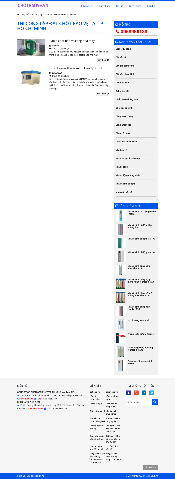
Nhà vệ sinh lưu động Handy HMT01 (142, 212)
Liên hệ (151, 5)
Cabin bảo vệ (122, 82)
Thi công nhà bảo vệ (112, 448)
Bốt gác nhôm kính (125, 74)
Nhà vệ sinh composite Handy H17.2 (139, 308)
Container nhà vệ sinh (126, 141)
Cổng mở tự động (124, 116)
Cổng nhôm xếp (123, 125)
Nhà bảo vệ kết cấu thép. (128, 158)
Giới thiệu (31, 476)
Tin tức (119, 5)
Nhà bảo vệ (121, 150)
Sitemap (21, 476)
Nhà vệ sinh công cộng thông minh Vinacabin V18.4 (141, 280)
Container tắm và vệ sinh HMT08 (140, 362)
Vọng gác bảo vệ (124, 192)
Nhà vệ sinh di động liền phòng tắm (140, 226)
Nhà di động (122, 167)
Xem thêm (103, 60)
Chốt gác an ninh (124, 108)
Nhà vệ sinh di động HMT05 (141, 252)
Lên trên (150, 467)
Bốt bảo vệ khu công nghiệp (113, 420)
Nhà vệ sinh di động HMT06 (141, 239)
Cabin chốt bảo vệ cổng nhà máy (72, 41)
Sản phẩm (104, 5)
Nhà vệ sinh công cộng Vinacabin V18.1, (139, 267)
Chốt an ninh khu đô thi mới (97, 448)
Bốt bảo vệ (121, 57)
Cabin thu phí (122, 91)
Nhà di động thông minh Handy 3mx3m (76, 68)
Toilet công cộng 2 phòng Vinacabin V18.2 (140, 348)
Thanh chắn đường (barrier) (141, 334)
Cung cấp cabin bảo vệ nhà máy (97, 437)
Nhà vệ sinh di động (125, 184)
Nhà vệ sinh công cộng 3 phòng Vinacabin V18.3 (140, 294)
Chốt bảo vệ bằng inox (127, 99)
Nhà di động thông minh (128, 175)
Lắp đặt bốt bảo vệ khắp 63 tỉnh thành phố (113, 428)
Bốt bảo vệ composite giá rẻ (97, 420)
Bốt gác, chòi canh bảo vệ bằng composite (113, 456)
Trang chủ (86, 5)
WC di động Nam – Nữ (138, 320)
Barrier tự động (123, 49)
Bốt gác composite (125, 66)
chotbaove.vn (151, 476)
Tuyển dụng (135, 5)
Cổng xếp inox (123, 133)
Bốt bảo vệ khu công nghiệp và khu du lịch (113, 439)
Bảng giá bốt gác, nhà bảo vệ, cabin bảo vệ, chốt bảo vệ (98, 458)
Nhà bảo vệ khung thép (111, 412)
